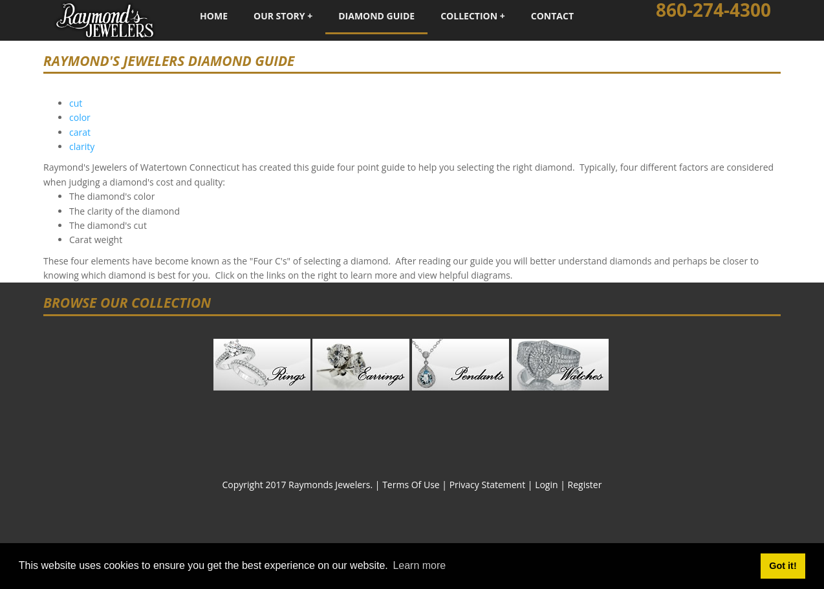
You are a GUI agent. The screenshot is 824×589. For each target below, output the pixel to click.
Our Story (279, 16)
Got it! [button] (782, 566)
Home (214, 16)
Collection (468, 16)
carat (80, 132)
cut (75, 103)
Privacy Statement (488, 484)
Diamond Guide (376, 16)
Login (546, 484)
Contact (552, 16)
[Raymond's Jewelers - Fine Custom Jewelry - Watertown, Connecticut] (105, 19)
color (80, 117)
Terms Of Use (411, 484)
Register (585, 484)
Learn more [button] (419, 565)
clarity (81, 146)
